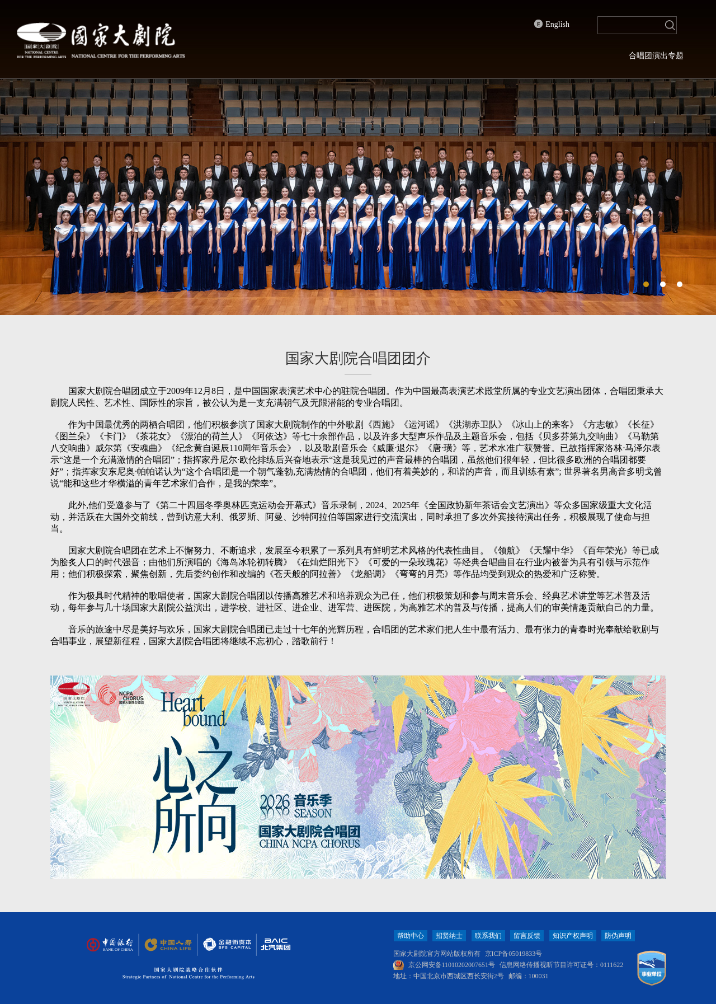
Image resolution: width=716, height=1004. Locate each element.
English (551, 24)
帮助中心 (410, 936)
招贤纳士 (449, 936)
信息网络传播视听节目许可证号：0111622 (561, 965)
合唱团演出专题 (656, 55)
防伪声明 (618, 936)
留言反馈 (527, 936)
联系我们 (488, 936)
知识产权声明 (573, 936)
